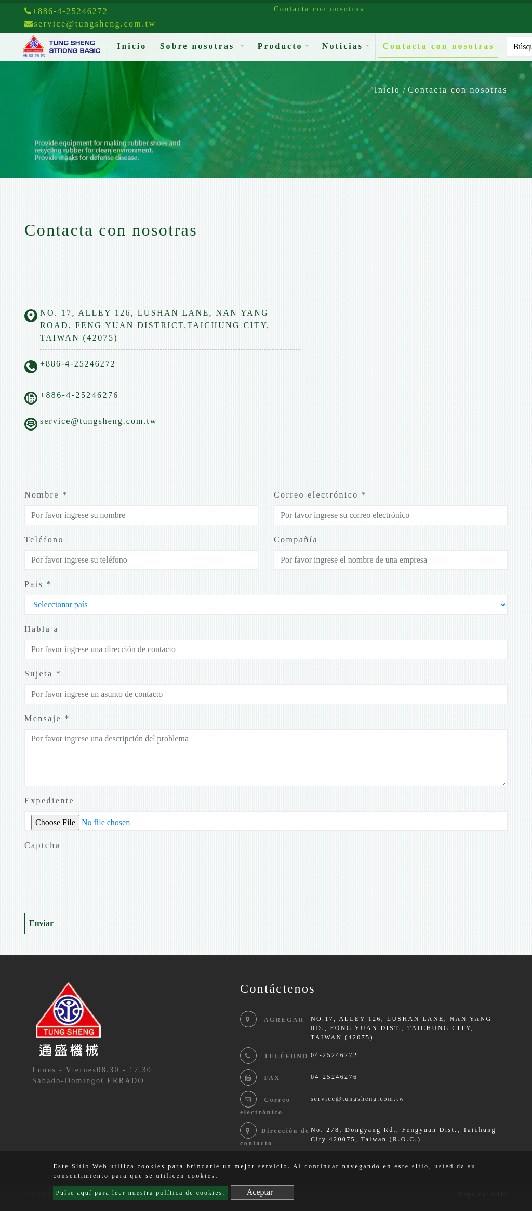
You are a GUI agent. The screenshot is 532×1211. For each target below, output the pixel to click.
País (38, 584)
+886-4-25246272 (66, 11)
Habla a (41, 628)
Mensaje (47, 718)
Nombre (46, 494)
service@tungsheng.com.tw (98, 420)
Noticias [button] (342, 46)
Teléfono (44, 539)
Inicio (134, 45)
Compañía (296, 539)
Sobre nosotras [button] (199, 46)
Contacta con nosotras (438, 46)
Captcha (42, 845)
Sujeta (42, 673)
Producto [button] (280, 46)
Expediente (49, 800)
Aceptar (260, 1192)
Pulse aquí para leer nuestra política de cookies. (140, 1192)
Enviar (41, 923)
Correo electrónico (320, 494)
